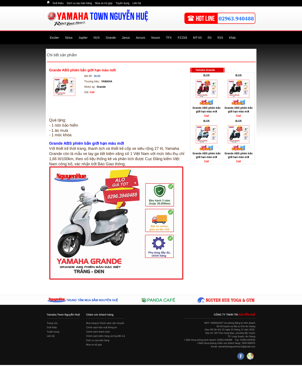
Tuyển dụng (122, 3)
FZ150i (182, 37)
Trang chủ (52, 323)
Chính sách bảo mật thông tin (101, 327)
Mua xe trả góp (103, 3)
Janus (126, 37)
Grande (111, 37)
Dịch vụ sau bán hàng (79, 3)
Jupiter (82, 37)
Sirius (68, 37)
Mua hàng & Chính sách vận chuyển (105, 323)
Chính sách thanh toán (98, 331)
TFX (169, 37)
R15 (220, 37)
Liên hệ (137, 3)
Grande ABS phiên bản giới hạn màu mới (82, 70)
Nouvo (155, 37)
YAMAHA (106, 81)
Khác (232, 37)
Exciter (54, 37)
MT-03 (197, 37)
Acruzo (140, 37)
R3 (210, 37)
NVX (97, 37)
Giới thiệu (58, 3)
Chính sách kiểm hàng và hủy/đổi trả (105, 336)
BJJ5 (206, 75)
